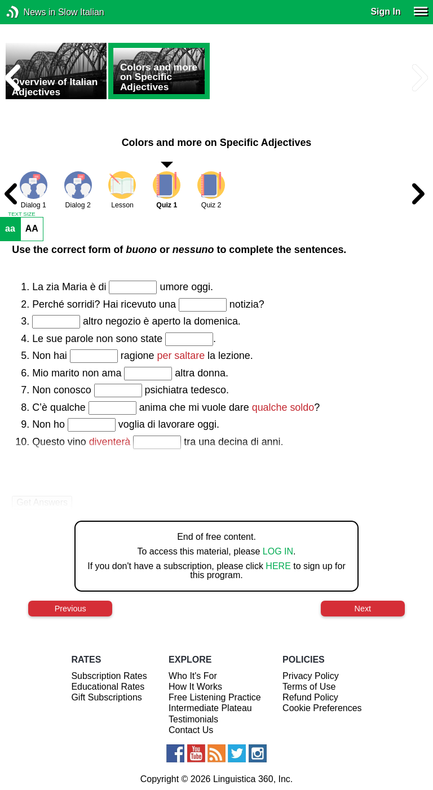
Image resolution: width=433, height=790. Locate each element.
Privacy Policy (310, 676)
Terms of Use (308, 686)
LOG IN (278, 551)
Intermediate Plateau (210, 708)
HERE (278, 566)
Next (363, 608)
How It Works (195, 686)
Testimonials (193, 719)
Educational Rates (107, 686)
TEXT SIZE (21, 214)
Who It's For (193, 676)
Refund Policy (310, 697)
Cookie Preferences (322, 708)
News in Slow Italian (30, 12)
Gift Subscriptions (106, 697)
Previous (70, 608)
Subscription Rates (109, 676)
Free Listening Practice (215, 697)
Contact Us (191, 730)
